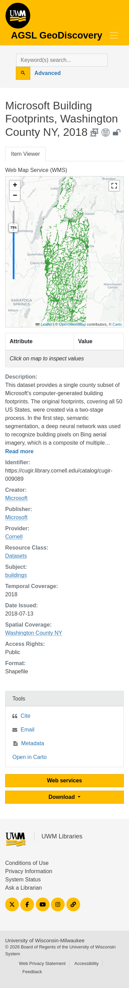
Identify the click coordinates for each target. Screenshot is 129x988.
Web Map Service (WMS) (36, 170)
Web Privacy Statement (42, 963)
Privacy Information (28, 871)
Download (62, 797)
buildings (16, 575)
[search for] (62, 60)
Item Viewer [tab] (25, 154)
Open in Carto (29, 757)
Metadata (32, 743)
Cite (25, 716)
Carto (117, 324)
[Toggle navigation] (113, 35)
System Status (23, 879)
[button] (15, 186)
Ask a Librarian (23, 888)
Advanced (47, 73)
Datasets (16, 556)
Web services (64, 780)
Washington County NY (33, 633)
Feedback (32, 971)
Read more (19, 451)
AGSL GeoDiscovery (18, 17)
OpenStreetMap (72, 324)
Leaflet (43, 324)
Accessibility (86, 963)
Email (27, 729)
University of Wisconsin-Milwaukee (45, 940)
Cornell (14, 537)
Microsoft (16, 498)
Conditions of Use (27, 863)
